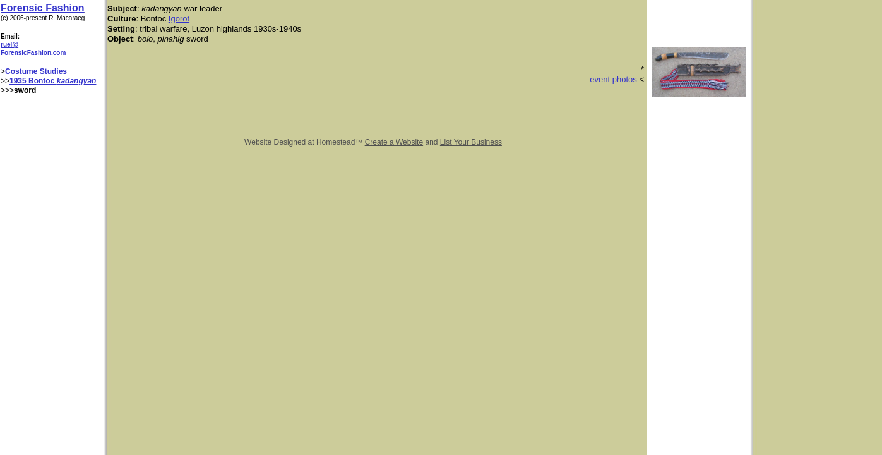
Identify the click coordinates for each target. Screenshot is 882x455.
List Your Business (471, 142)
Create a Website (394, 142)
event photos (613, 79)
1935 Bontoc (33, 80)
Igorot (179, 18)
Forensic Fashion (42, 8)
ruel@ (9, 44)
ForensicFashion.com (33, 52)
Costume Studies (36, 71)
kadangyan (77, 80)
